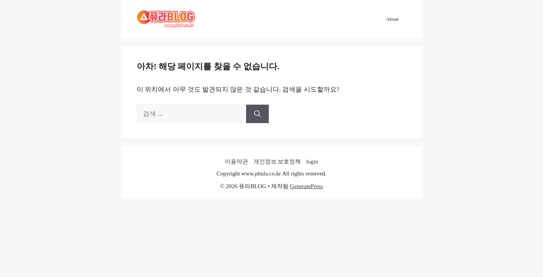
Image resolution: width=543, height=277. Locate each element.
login (312, 162)
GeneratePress (306, 186)
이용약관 (236, 162)
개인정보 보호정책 (277, 162)
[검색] (257, 114)
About (392, 19)
